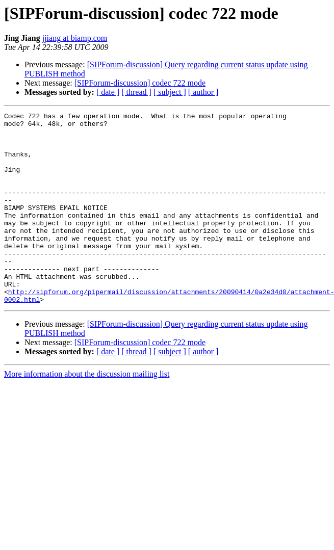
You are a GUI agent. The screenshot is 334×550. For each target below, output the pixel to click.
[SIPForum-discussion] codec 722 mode (139, 82)
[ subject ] (169, 92)
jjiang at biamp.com (75, 38)
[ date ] (107, 92)
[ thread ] (136, 92)
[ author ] (203, 92)
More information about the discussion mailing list (86, 412)
